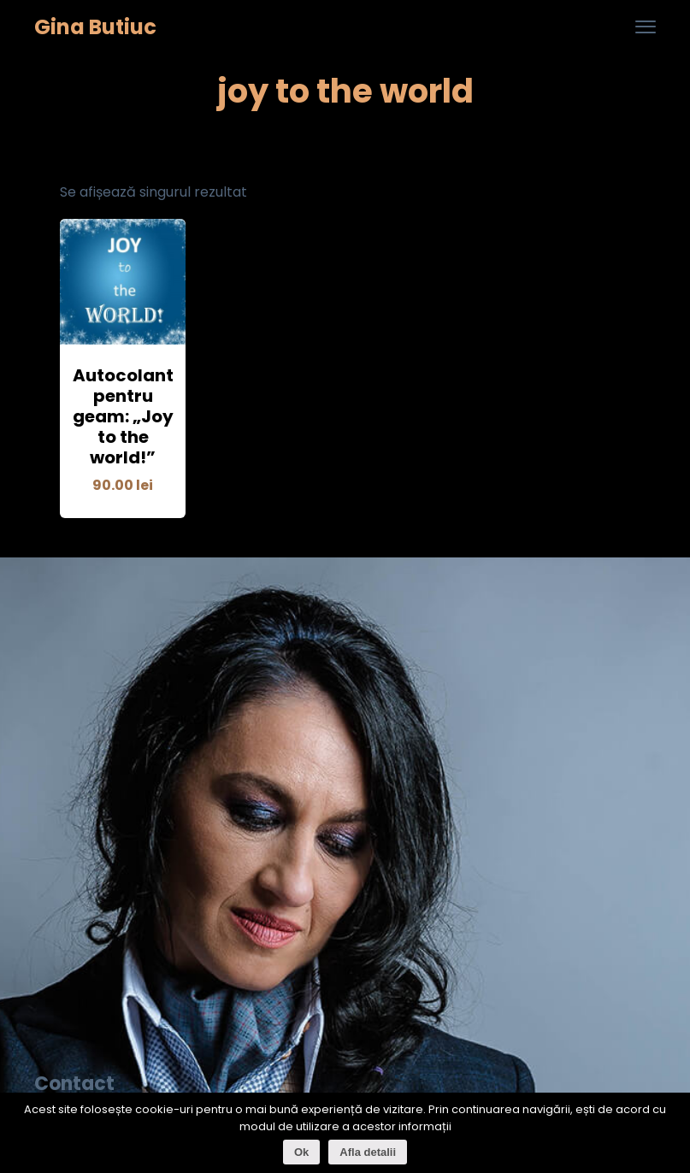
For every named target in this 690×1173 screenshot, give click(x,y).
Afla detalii (367, 1152)
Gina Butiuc (95, 27)
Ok (301, 1152)
